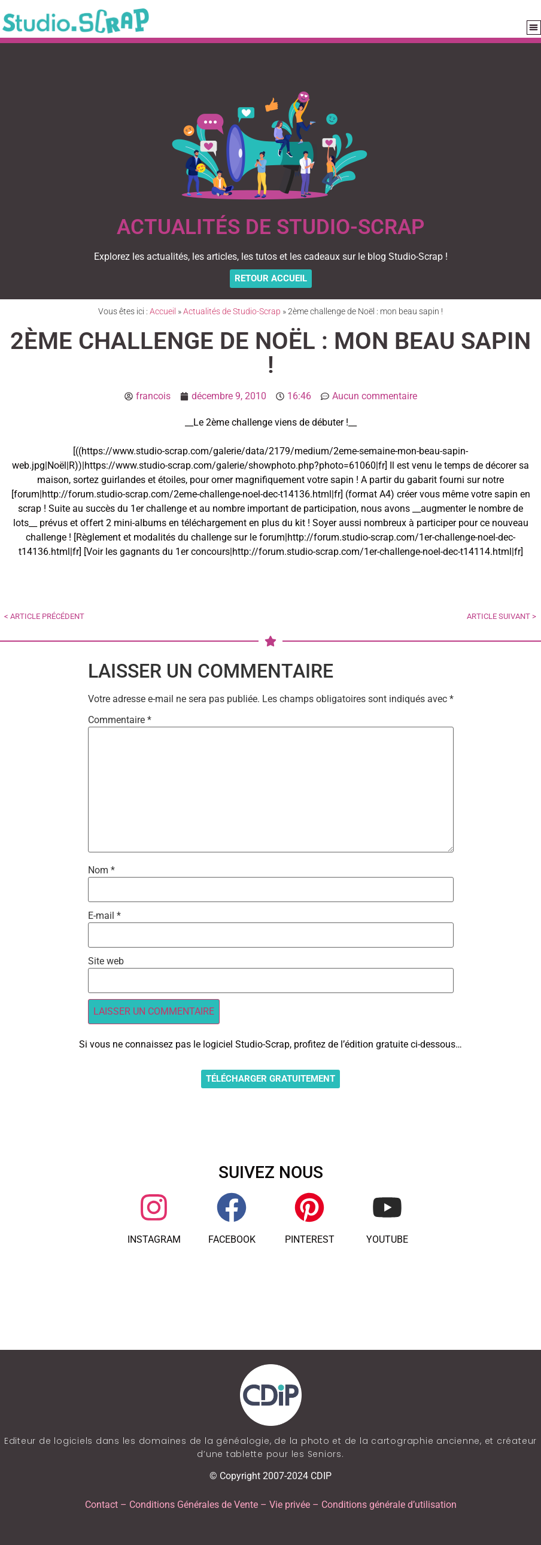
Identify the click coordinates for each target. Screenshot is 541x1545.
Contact (101, 1504)
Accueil (163, 311)
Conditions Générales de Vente (193, 1504)
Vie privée (289, 1504)
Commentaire (119, 720)
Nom (101, 870)
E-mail (104, 916)
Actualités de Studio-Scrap (232, 311)
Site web (106, 961)
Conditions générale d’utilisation (389, 1504)
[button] (534, 27)
